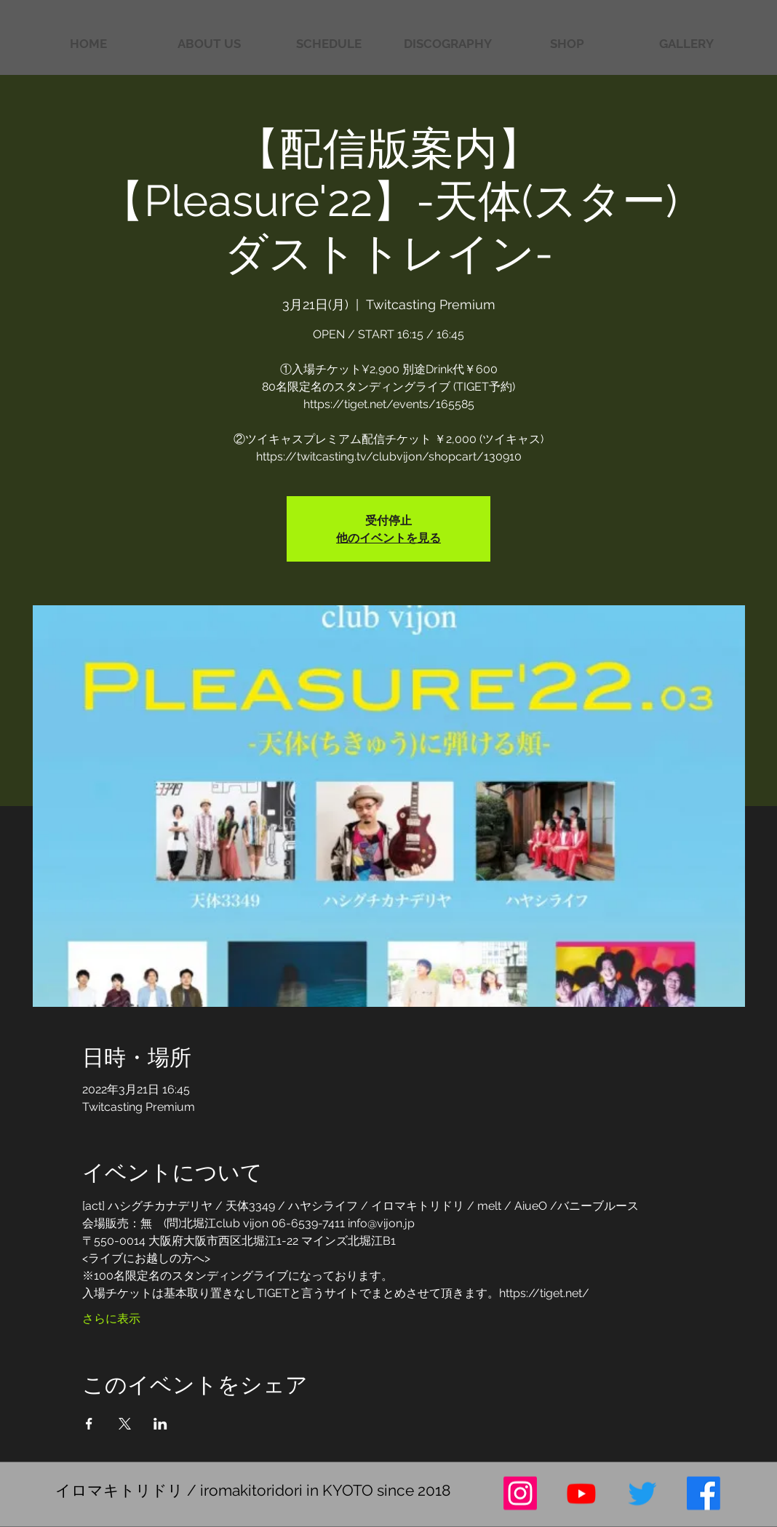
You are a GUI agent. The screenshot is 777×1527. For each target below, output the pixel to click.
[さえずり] (642, 1493)
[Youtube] (581, 1493)
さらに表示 (111, 1318)
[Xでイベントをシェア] (125, 1424)
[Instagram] (520, 1493)
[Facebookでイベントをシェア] (89, 1424)
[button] (686, 44)
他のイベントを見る (388, 537)
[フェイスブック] (703, 1493)
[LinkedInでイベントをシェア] (160, 1424)
